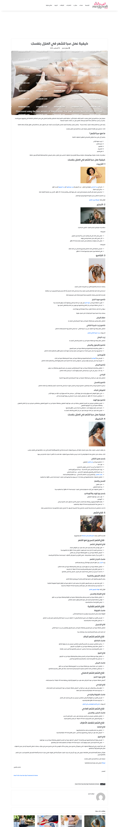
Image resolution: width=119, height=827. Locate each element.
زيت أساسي (94, 187)
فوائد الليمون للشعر (94, 589)
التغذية (69, 5)
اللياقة (62, 5)
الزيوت (56, 5)
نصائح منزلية (49, 5)
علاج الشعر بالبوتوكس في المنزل (91, 704)
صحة (81, 5)
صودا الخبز (87, 303)
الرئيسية (87, 5)
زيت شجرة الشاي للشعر (94, 333)
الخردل (101, 563)
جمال (75, 5)
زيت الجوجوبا (61, 187)
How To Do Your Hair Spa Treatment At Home (87, 784)
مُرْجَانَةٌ (103, 763)
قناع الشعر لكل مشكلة (88, 536)
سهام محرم (65, 48)
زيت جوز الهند (69, 187)
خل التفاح (90, 462)
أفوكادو (94, 358)
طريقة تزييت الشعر (94, 200)
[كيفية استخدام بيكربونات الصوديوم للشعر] (94, 820)
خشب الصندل (99, 475)
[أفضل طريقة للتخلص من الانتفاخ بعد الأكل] (71, 820)
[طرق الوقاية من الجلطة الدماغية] (47, 820)
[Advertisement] (59, 24)
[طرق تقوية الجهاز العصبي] (24, 820)
